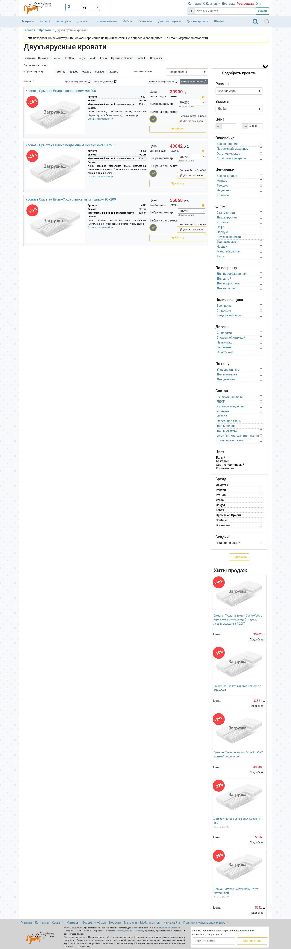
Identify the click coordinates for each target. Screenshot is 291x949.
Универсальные (228, 369)
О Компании (211, 3)
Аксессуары (63, 21)
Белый (230, 457)
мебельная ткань (229, 421)
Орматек (43, 58)
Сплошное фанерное (231, 158)
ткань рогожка (227, 430)
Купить (177, 129)
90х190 (86, 71)
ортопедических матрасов (129, 931)
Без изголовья (227, 176)
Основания (145, 21)
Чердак (222, 246)
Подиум (222, 232)
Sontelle (141, 58)
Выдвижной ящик (229, 315)
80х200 (74, 71)
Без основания (227, 144)
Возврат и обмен (94, 922)
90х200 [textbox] (184, 102)
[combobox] (191, 102)
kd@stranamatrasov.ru (169, 928)
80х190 (61, 71)
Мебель (127, 21)
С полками (224, 333)
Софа (220, 227)
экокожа (223, 411)
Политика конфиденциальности (205, 922)
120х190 (113, 71)
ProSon (69, 58)
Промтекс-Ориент (122, 58)
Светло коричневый (230, 464)
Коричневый (230, 468)
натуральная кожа (230, 396)
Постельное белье (105, 21)
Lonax (103, 58)
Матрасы (28, 21)
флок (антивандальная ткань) (238, 435)
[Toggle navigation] (255, 21)
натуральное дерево (231, 406)
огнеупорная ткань (230, 440)
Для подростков (228, 283)
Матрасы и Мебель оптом (142, 922)
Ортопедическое (228, 153)
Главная (26, 922)
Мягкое (222, 180)
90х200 (99, 71)
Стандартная (226, 212)
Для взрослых (227, 288)
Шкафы (219, 21)
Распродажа (245, 3)
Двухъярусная (227, 217)
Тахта (221, 256)
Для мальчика (227, 374)
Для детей (224, 278)
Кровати (45, 21)
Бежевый (230, 461)
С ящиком (224, 310)
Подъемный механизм (233, 148)
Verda (93, 58)
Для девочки (226, 379)
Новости (115, 922)
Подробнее (256, 639)
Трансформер (226, 242)
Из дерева (224, 190)
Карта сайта (171, 922)
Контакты (194, 3)
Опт (258, 3)
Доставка (228, 3)
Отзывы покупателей (100, 119)
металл (222, 416)
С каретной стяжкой (231, 337)
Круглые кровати (229, 237)
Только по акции (228, 543)
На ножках (224, 342)
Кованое (223, 195)
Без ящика (224, 305)
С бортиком (225, 352)
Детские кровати (197, 21)
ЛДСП (221, 401)
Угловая (222, 222)
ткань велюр (226, 426)
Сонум (82, 58)
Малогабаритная (229, 251)
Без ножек (224, 347)
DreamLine (156, 58)
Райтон (57, 58)
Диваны (82, 21)
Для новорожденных (231, 273)
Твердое (223, 185)
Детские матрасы (169, 21)
